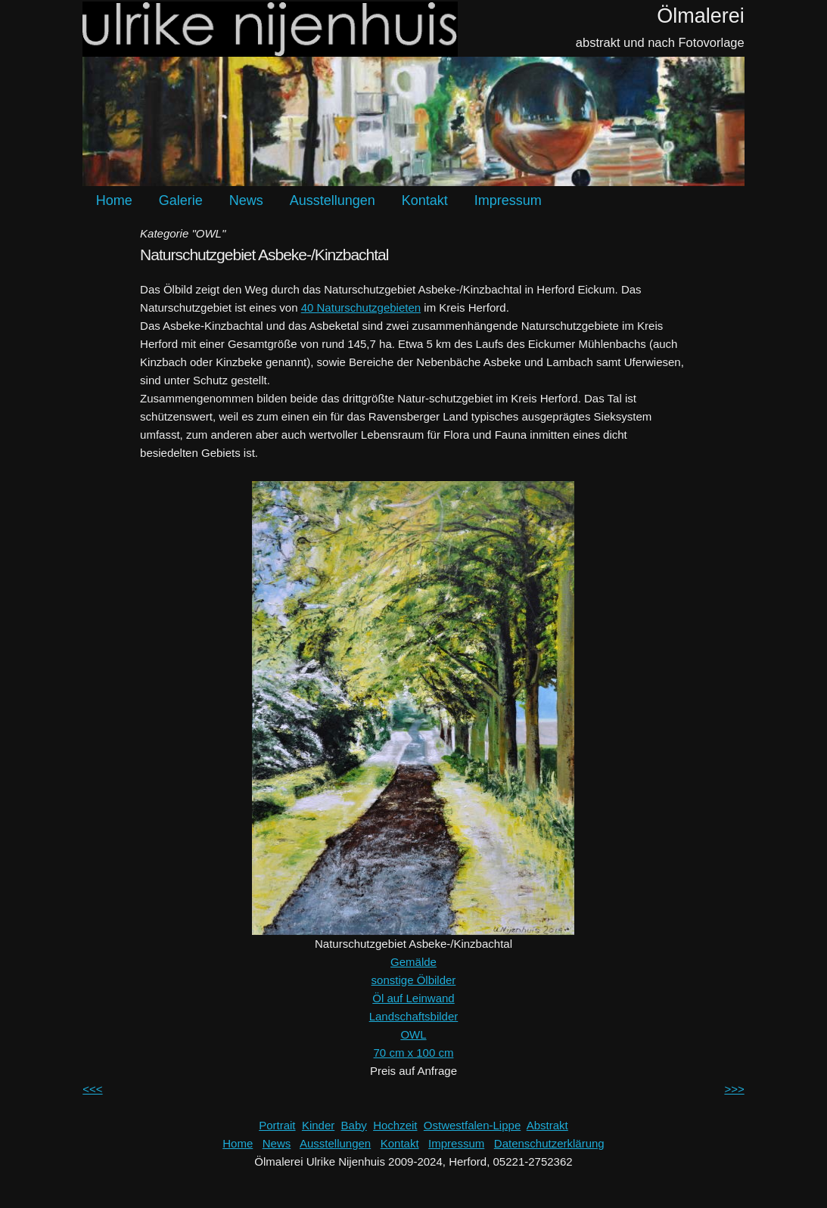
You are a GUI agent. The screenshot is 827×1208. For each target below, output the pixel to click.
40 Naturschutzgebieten (361, 307)
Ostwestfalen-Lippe (472, 1125)
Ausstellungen (332, 200)
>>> (734, 1088)
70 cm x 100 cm (414, 1052)
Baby (354, 1125)
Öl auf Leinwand (413, 998)
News (246, 200)
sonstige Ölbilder (414, 980)
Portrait (277, 1125)
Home (114, 200)
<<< (92, 1088)
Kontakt (425, 200)
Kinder (318, 1125)
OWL (413, 1034)
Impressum (508, 200)
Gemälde (413, 961)
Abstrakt (547, 1125)
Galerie (181, 200)
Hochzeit (395, 1125)
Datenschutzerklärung (549, 1143)
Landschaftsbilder (414, 1016)
